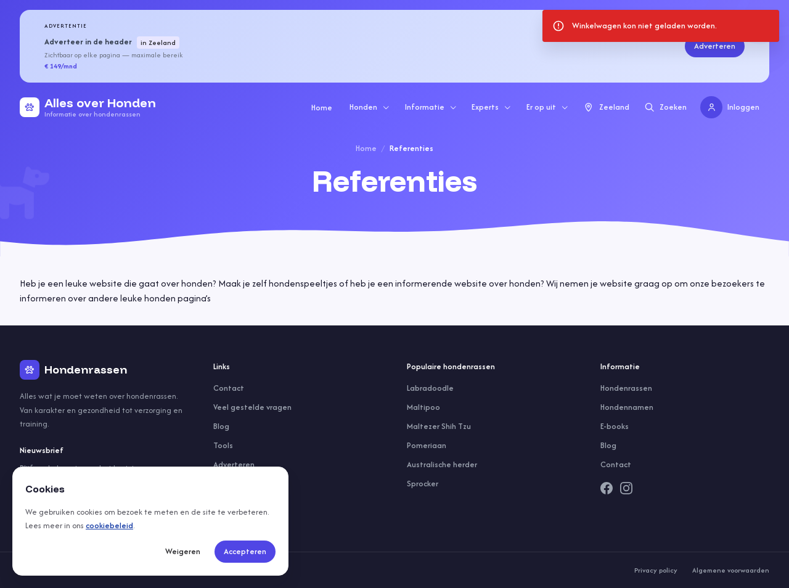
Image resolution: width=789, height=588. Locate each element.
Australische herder (442, 464)
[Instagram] (626, 488)
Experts (492, 107)
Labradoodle (430, 388)
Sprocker (422, 483)
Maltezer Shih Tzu (439, 426)
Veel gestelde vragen (252, 407)
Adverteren (714, 46)
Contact (228, 388)
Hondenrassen (626, 388)
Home (321, 107)
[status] (660, 26)
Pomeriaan (426, 445)
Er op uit (547, 107)
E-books (614, 426)
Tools (223, 445)
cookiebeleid (109, 525)
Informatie (431, 107)
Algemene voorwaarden (730, 570)
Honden (370, 107)
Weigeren (182, 551)
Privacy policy (655, 570)
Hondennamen (626, 407)
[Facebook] (606, 488)
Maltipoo (423, 407)
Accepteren (245, 551)
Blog (221, 426)
